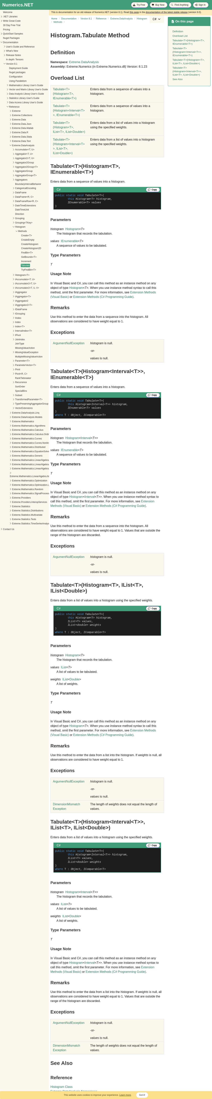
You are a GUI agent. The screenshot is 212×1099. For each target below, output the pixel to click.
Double (74, 679)
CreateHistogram (11, 244)
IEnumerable (69, 241)
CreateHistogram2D (13, 248)
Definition (178, 31)
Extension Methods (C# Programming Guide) (103, 296)
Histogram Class (61, 1086)
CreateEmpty (9, 240)
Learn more (125, 1095)
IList (63, 667)
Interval (86, 438)
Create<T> (8, 235)
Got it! (142, 1095)
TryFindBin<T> (10, 269)
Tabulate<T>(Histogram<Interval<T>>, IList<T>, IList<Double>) (187, 71)
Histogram (72, 229)
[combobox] (157, 19)
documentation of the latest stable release (167, 12)
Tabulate (7, 265)
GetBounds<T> (10, 257)
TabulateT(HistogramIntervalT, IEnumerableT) (69, 110)
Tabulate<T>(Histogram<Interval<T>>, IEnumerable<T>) (187, 52)
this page (134, 12)
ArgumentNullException (68, 343)
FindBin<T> (8, 252)
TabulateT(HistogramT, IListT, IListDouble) (69, 127)
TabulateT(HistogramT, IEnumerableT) (64, 94)
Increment (8, 261)
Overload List (180, 35)
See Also (178, 79)
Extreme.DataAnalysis (84, 62)
